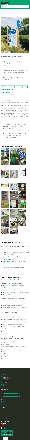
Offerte (11, 86)
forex (10, 289)
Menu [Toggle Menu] (3, 6)
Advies (4, 86)
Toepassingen (6, 92)
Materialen (15, 89)
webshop (5, 402)
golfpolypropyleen (11, 285)
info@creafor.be (6, 376)
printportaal (5, 404)
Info (25, 86)
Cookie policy (3, 418)
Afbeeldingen (6, 89)
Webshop (18, 86)
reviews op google (11, 268)
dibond (10, 292)
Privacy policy (9, 418)
